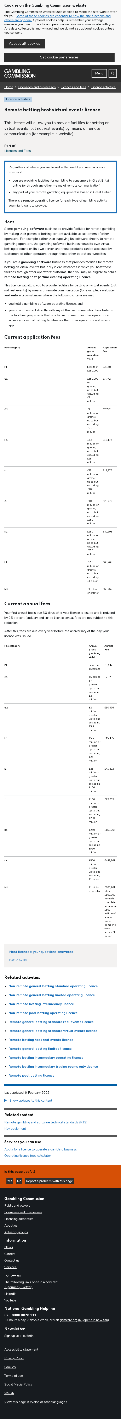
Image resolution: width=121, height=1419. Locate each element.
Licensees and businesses (37, 87)
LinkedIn (10, 1293)
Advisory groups (16, 1232)
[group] (60, 1101)
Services (10, 1267)
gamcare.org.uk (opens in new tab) (84, 1320)
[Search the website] (113, 73)
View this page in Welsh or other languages (35, 1402)
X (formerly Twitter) (18, 1287)
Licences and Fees (17, 151)
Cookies (10, 1367)
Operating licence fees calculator (27, 1155)
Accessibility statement (21, 1349)
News (8, 1247)
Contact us (11, 1260)
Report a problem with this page (49, 1181)
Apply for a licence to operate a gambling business (40, 1149)
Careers (10, 1254)
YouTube (10, 1300)
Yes (10, 1181)
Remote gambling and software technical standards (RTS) (45, 1122)
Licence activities (103, 87)
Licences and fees (73, 87)
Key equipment (15, 1128)
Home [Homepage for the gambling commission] (8, 87)
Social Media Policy (18, 1384)
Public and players (17, 1205)
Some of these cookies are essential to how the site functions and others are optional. (57, 18)
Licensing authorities (19, 1219)
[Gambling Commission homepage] (19, 76)
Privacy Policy (14, 1358)
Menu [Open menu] (99, 73)
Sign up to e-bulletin (19, 1336)
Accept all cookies (24, 43)
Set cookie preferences (59, 57)
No (19, 1181)
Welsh (9, 1393)
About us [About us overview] (11, 1225)
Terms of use (13, 1375)
